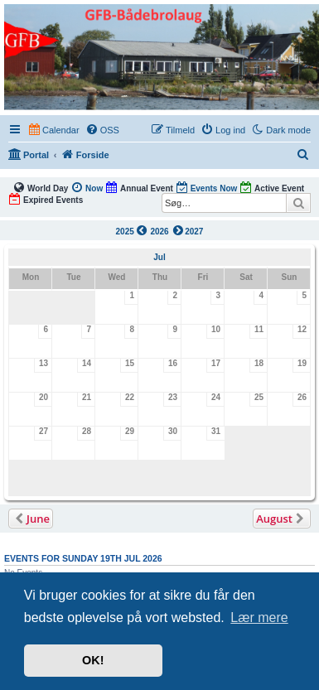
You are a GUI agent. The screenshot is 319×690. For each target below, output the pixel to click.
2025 (132, 230)
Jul (159, 257)
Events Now (207, 187)
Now (86, 187)
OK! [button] (93, 660)
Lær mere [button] (259, 617)
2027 (187, 230)
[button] (30, 518)
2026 (159, 231)
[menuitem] (102, 130)
